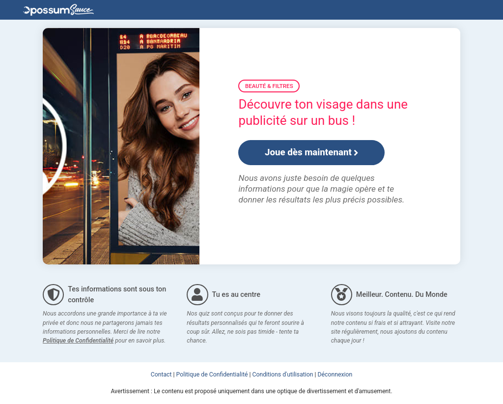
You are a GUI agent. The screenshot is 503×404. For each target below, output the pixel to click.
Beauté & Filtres (269, 86)
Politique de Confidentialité (78, 340)
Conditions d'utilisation (282, 374)
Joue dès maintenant (312, 152)
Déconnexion (335, 374)
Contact (161, 374)
